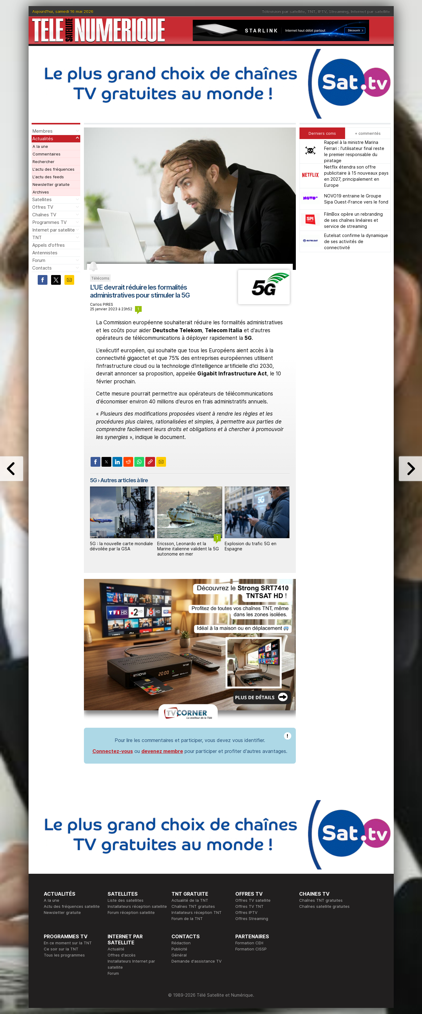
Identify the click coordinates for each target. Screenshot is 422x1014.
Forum (38, 260)
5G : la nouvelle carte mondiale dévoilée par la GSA (121, 546)
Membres (42, 131)
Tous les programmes (64, 955)
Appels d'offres (48, 245)
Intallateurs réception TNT (196, 912)
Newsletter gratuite (51, 184)
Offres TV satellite (253, 900)
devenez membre (162, 751)
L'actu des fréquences (53, 169)
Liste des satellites (126, 900)
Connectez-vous (112, 751)
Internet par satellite (370, 11)
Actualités (42, 138)
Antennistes (44, 253)
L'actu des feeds (48, 176)
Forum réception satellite (131, 912)
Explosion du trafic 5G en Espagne (250, 546)
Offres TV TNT (249, 906)
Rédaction (181, 942)
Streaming (338, 11)
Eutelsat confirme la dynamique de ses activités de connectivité (356, 241)
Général (179, 955)
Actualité (116, 948)
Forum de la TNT (187, 918)
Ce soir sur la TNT (61, 948)
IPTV (322, 11)
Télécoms (100, 278)
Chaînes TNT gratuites (193, 906)
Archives (41, 192)
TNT (311, 11)
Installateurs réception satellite (137, 906)
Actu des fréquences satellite (72, 906)
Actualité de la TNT (189, 900)
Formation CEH (249, 942)
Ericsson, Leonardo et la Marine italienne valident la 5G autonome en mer (188, 548)
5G (93, 480)
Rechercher (43, 161)
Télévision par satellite (283, 11)
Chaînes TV (44, 215)
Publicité (179, 948)
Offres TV (42, 207)
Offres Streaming (251, 918)
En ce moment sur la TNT (68, 942)
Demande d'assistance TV (196, 961)
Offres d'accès (122, 955)
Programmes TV (49, 222)
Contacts (42, 268)
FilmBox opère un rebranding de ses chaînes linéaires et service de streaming (353, 220)
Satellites (42, 199)
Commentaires (47, 154)
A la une (40, 146)
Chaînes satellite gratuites (324, 906)
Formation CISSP (251, 948)
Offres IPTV (246, 912)
